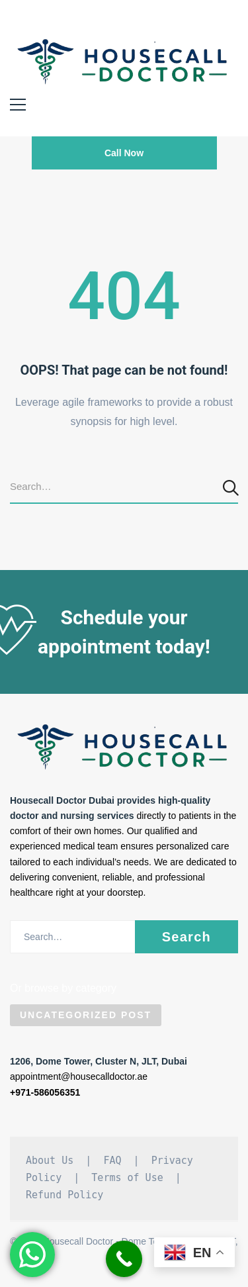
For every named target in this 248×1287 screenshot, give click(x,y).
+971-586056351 (45, 1092)
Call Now (124, 153)
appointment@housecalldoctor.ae (78, 1076)
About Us (49, 1161)
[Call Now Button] (124, 1259)
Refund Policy (64, 1195)
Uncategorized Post (85, 1015)
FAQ (112, 1161)
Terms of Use (127, 1178)
